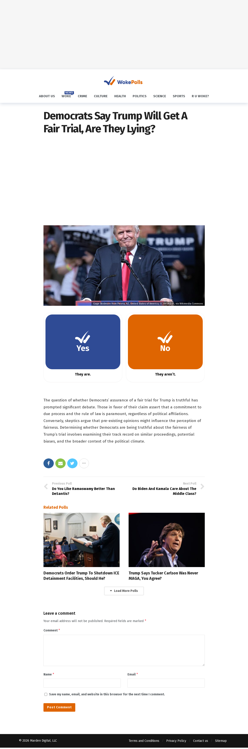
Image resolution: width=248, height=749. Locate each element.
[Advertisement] (124, 34)
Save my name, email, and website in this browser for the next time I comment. (107, 696)
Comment (51, 631)
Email (132, 675)
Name (49, 675)
